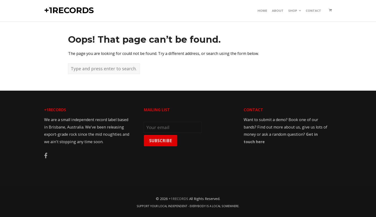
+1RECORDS (69, 10)
